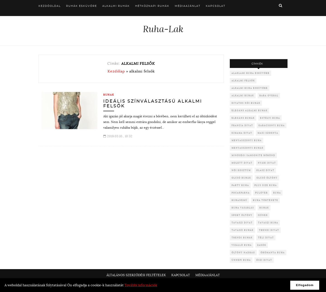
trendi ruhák (242, 237)
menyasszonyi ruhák (248, 148)
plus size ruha (265, 185)
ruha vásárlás (243, 207)
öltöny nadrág (243, 252)
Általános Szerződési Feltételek (136, 275)
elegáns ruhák (243, 118)
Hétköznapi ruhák (152, 6)
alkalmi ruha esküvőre (250, 88)
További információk (141, 285)
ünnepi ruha (241, 260)
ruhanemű (239, 200)
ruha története (265, 200)
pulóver (261, 192)
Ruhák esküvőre (81, 6)
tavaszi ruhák (243, 230)
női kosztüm (241, 170)
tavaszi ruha (268, 222)
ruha (277, 192)
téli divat (266, 237)
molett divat (242, 163)
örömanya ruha (273, 252)
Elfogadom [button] (305, 285)
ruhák (264, 207)
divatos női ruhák (246, 103)
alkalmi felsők (243, 80)
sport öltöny (242, 215)
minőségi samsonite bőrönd (253, 155)
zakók (261, 245)
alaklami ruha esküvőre (251, 73)
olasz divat (265, 170)
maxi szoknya (268, 133)
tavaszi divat (242, 222)
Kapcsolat (215, 6)
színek (263, 215)
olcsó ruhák (241, 177)
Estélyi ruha (270, 118)
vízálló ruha (242, 245)
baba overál (268, 95)
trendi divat (269, 230)
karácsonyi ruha (272, 125)
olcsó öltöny (267, 177)
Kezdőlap (116, 71)
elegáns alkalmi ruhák (250, 110)
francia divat (242, 125)
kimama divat (242, 133)
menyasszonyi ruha (247, 140)
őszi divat (264, 260)
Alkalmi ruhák (116, 6)
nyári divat (267, 163)
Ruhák (108, 94)
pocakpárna (241, 192)
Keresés (280, 5)
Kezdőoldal (49, 6)
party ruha (240, 185)
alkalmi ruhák (243, 95)
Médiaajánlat (187, 6)
